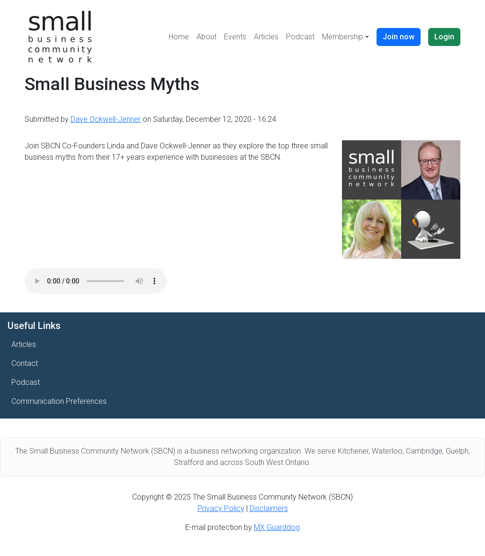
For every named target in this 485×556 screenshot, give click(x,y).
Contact (24, 363)
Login (444, 36)
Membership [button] (342, 36)
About (206, 36)
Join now (398, 36)
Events (235, 36)
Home (179, 36)
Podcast (300, 36)
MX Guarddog (277, 527)
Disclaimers (269, 508)
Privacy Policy (221, 508)
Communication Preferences (59, 401)
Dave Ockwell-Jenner (106, 119)
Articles (266, 36)
